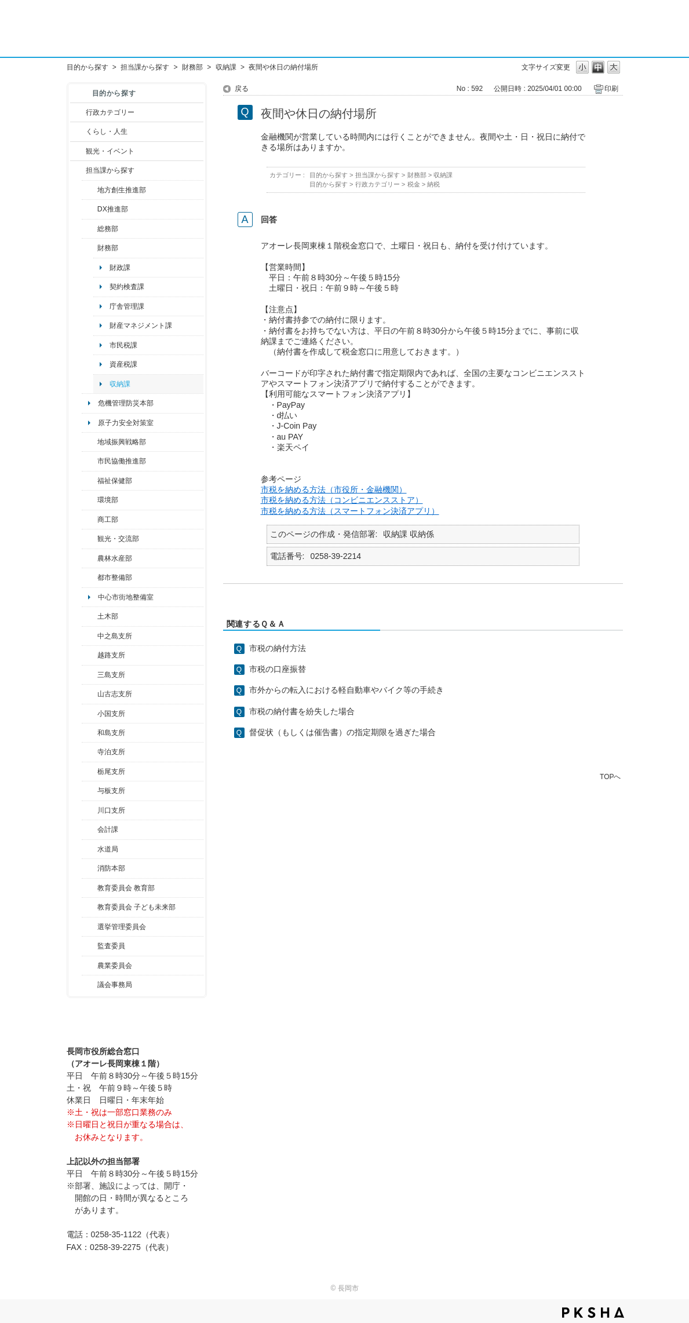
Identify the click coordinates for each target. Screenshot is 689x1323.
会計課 (107, 829)
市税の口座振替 (277, 669)
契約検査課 (127, 287)
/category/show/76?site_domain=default (89, 558)
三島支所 (111, 675)
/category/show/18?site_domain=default (78, 151)
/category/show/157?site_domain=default (89, 985)
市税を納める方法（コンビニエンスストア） (342, 500)
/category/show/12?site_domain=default (78, 131)
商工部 (107, 520)
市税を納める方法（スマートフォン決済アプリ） (350, 511)
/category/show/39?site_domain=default (89, 888)
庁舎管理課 (127, 306)
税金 (413, 184)
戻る (242, 89)
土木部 (107, 616)
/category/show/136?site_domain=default (89, 790)
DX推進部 (112, 209)
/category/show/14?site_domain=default (89, 481)
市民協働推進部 (121, 461)
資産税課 (123, 364)
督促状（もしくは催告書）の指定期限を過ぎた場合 (342, 732)
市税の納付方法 (277, 648)
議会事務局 (114, 985)
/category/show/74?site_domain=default (89, 713)
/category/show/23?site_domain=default (89, 500)
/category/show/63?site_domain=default (89, 752)
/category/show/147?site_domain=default (89, 849)
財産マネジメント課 (141, 325)
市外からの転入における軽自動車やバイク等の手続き (346, 690)
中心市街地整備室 (126, 597)
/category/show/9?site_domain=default (78, 170)
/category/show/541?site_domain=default (89, 209)
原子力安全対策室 (126, 423)
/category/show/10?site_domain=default (89, 229)
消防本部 (111, 868)
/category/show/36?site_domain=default (89, 519)
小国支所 (111, 714)
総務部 (107, 229)
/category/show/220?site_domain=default (89, 946)
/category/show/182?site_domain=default (89, 577)
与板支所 (111, 791)
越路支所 (111, 655)
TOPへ (610, 776)
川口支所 (111, 810)
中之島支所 (114, 636)
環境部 (107, 500)
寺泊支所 (111, 752)
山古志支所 (114, 694)
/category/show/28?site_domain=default (89, 616)
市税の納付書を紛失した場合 (302, 711)
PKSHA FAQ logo (593, 1312)
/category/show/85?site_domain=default (89, 868)
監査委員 (111, 946)
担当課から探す (145, 67)
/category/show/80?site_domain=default (89, 771)
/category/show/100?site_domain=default (89, 190)
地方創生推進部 (121, 190)
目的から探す (87, 67)
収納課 (226, 67)
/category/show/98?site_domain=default (89, 694)
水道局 (107, 849)
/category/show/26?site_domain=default (89, 461)
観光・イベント (110, 151)
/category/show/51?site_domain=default (89, 907)
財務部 (192, 67)
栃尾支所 (111, 772)
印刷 (611, 89)
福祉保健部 (114, 481)
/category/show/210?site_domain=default (89, 829)
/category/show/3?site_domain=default (78, 112)
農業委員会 (114, 966)
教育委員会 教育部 (126, 888)
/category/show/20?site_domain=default (89, 538)
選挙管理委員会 (121, 927)
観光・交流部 (118, 539)
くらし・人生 (106, 131)
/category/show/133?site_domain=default (89, 810)
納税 (433, 184)
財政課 (120, 268)
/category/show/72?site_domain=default (89, 248)
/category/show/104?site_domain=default (89, 442)
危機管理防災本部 (126, 403)
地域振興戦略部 (121, 442)
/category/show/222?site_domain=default (89, 965)
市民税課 (123, 345)
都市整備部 (114, 577)
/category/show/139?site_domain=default (89, 733)
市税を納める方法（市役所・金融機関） (334, 489)
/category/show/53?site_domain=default (89, 675)
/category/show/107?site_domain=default (89, 636)
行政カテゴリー (110, 112)
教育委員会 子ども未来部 (136, 907)
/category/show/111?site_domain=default (89, 927)
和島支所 (111, 733)
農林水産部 (114, 558)
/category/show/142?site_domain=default (89, 655)
